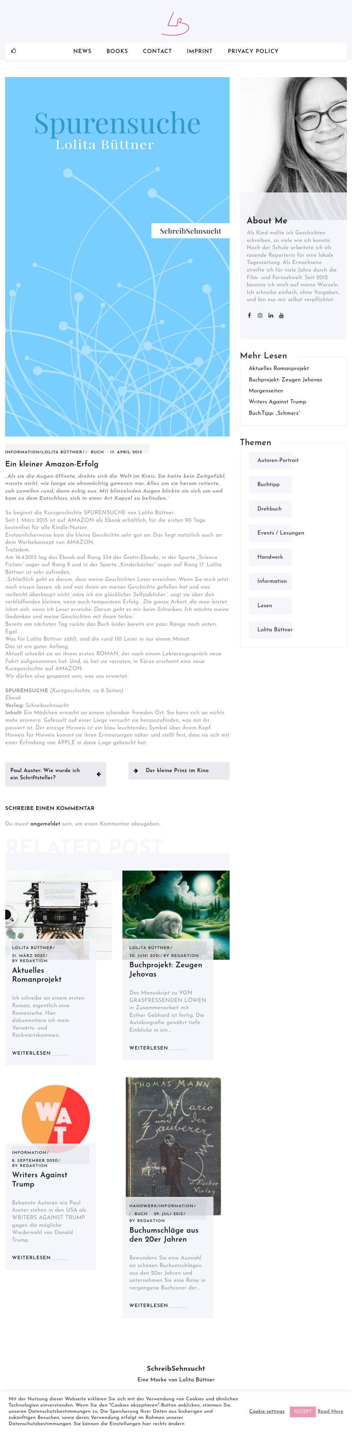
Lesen (264, 606)
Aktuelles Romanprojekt (279, 368)
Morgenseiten (266, 391)
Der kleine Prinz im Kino (177, 770)
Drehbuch (269, 509)
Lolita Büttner (62, 452)
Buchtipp (268, 484)
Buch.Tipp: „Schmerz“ (274, 413)
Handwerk (143, 1206)
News (82, 51)
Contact (157, 51)
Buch (97, 452)
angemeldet (45, 824)
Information (22, 452)
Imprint (200, 51)
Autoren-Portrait (278, 460)
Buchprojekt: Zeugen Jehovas (285, 380)
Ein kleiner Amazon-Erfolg (52, 464)
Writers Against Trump (277, 402)
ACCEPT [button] (303, 1412)
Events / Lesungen (280, 533)
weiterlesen (31, 1053)
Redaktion (33, 961)
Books (117, 51)
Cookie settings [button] (267, 1411)
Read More (330, 1411)
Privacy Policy (253, 51)
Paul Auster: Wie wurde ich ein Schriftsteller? (45, 774)
